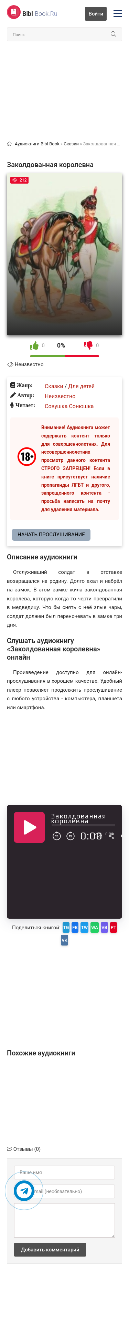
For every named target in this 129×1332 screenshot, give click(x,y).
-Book (39, 13)
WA (94, 927)
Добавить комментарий (50, 1250)
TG (66, 927)
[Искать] (113, 34)
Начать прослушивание (51, 534)
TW (84, 927)
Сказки (54, 386)
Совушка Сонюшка (69, 406)
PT (113, 927)
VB (104, 927)
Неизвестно (29, 364)
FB (74, 927)
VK (64, 940)
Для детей (81, 386)
